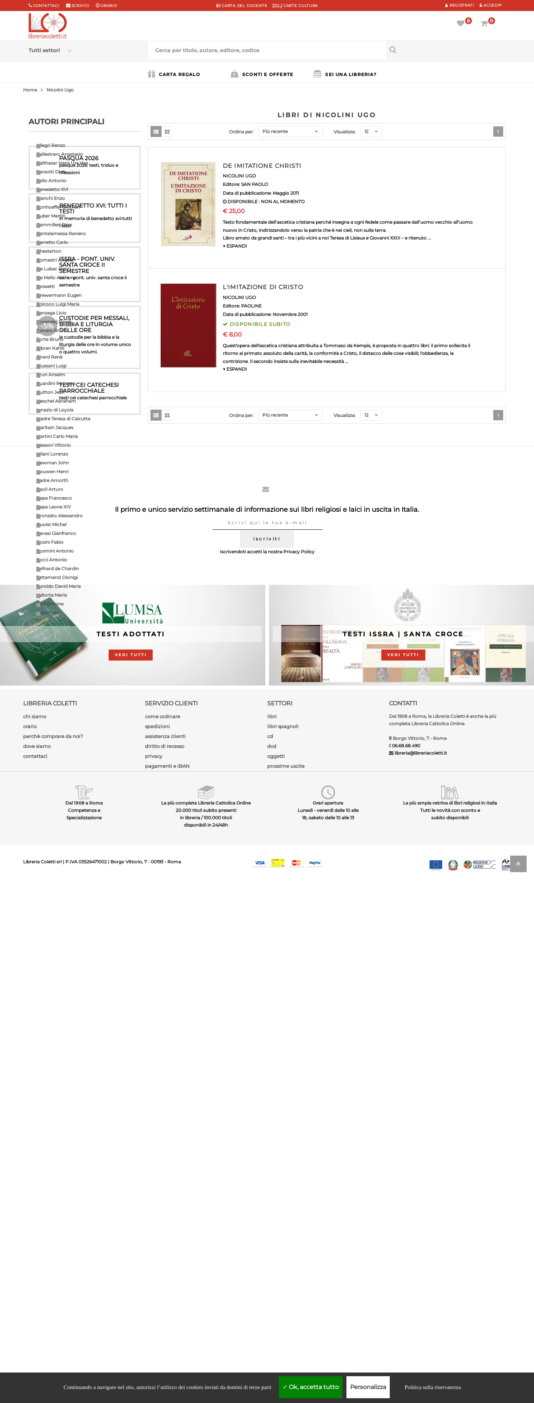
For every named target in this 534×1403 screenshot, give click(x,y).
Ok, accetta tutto (311, 1387)
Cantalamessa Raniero (61, 233)
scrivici (81, 5)
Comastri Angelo (55, 260)
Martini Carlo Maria (57, 436)
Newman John (52, 462)
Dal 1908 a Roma (84, 1322)
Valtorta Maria (51, 595)
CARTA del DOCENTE (241, 5)
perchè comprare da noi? (53, 1255)
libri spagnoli (283, 1245)
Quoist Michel (51, 524)
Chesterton (48, 251)
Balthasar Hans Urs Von (62, 163)
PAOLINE (251, 306)
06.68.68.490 (406, 1264)
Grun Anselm (50, 374)
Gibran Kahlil (50, 348)
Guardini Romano (56, 383)
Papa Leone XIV (53, 507)
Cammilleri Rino (54, 224)
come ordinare (162, 1235)
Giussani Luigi (51, 365)
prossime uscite (286, 1285)
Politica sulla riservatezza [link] (432, 1387)
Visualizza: (345, 131)
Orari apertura (328, 1322)
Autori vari (47, 612)
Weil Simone (49, 604)
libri (272, 1235)
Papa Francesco (54, 498)
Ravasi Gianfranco (56, 533)
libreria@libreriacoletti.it (421, 1272)
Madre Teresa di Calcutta (63, 418)
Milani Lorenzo (52, 454)
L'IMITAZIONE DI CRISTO (263, 287)
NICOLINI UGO (239, 176)
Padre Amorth (52, 480)
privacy (153, 1275)
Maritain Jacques (54, 427)
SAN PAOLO (254, 184)
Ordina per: (241, 131)
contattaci (35, 1275)
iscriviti (266, 1058)
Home (30, 90)
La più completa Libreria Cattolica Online (206, 1322)
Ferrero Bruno (52, 330)
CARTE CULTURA (295, 5)
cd (270, 1255)
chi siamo (34, 1235)
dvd (271, 1265)
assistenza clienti (165, 1255)
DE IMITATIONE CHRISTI (262, 165)
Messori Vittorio (53, 445)
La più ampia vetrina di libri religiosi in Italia (450, 1322)
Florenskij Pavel (53, 321)
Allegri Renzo (50, 145)
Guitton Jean (50, 392)
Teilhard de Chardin (57, 568)
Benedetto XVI (52, 189)
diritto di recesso (164, 1265)
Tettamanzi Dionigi (57, 577)
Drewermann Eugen (58, 295)
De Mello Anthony (56, 277)
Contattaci (46, 5)
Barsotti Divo (50, 172)
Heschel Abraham (56, 401)
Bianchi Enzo (50, 198)
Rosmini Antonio (55, 551)
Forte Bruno (49, 339)
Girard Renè (49, 357)
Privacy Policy (299, 1071)
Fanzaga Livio (51, 313)
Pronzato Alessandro (59, 515)
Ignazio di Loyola (54, 410)
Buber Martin (50, 216)
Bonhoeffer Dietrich (58, 207)
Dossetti (45, 286)
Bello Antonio (51, 180)
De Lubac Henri (53, 268)
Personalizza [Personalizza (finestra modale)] (368, 1387)
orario (109, 5)
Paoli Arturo (49, 489)
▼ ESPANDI (235, 246)
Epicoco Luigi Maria (57, 304)
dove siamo (37, 1265)
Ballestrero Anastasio (59, 154)
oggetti (276, 1275)
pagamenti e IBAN (167, 1285)
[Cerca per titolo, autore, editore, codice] (446, 49)
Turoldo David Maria (58, 586)
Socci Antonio (51, 559)
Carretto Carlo (52, 242)
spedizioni (157, 1245)
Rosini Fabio (49, 542)
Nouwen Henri (52, 471)
